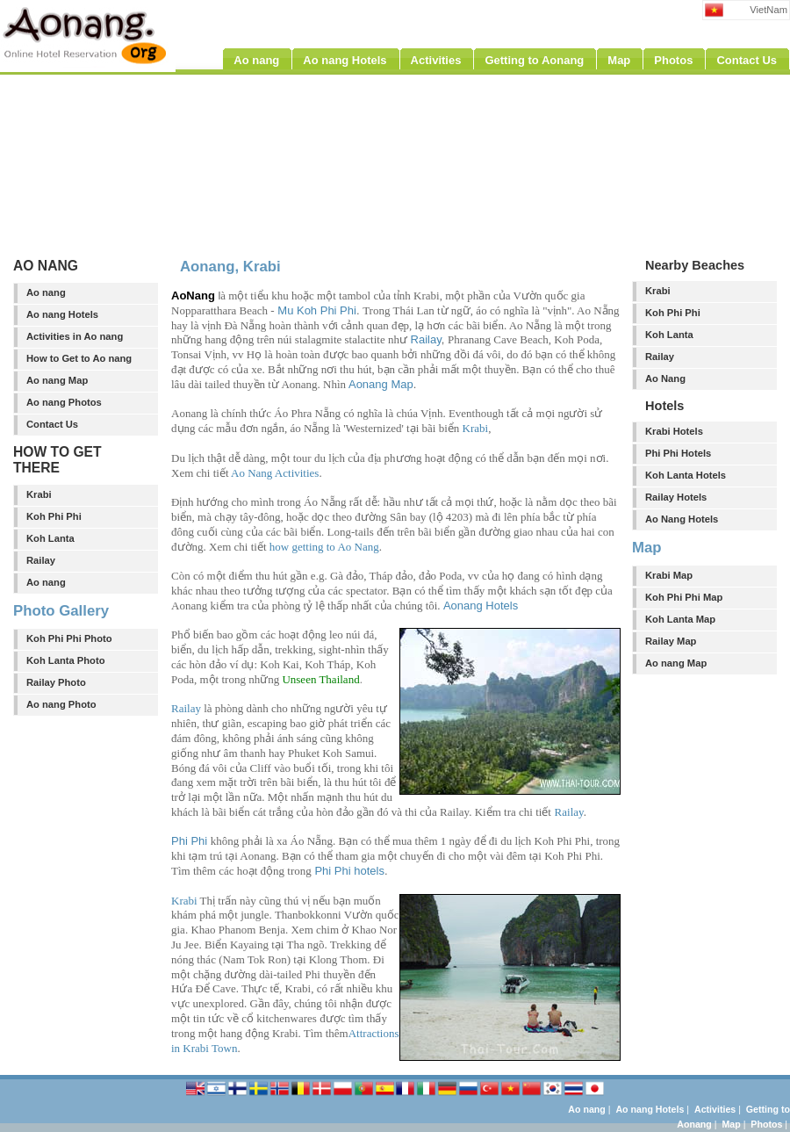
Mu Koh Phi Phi (316, 310)
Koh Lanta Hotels (685, 475)
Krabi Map (669, 575)
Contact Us (52, 424)
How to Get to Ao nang (79, 358)
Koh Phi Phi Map (683, 597)
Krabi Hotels (674, 431)
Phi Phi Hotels (678, 453)
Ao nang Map (57, 380)
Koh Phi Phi (54, 516)
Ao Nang (665, 378)
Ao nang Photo (61, 704)
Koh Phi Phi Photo (69, 638)
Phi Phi (189, 840)
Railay (40, 560)
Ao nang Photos (64, 402)
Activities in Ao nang (74, 336)
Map (731, 1124)
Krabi (39, 494)
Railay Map (670, 641)
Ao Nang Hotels (681, 519)
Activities (715, 1109)
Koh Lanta (50, 538)
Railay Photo (56, 682)
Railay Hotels (676, 497)
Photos (766, 1124)
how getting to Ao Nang (324, 546)
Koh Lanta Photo (65, 660)
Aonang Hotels (480, 605)
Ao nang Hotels (62, 314)
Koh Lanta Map (680, 619)
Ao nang (46, 292)
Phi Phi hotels (349, 870)
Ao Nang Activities (275, 472)
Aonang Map (380, 384)
